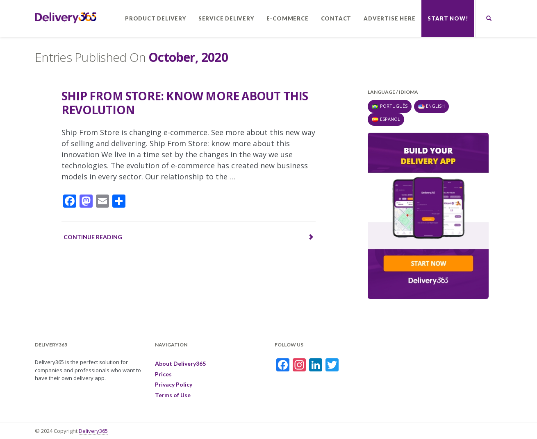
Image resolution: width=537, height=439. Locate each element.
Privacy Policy (173, 384)
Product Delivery (155, 18)
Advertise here (389, 18)
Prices (163, 374)
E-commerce (287, 18)
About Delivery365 (180, 363)
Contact (336, 18)
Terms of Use (173, 394)
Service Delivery (226, 18)
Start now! (448, 18)
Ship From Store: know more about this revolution (184, 103)
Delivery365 (93, 430)
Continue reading (189, 237)
